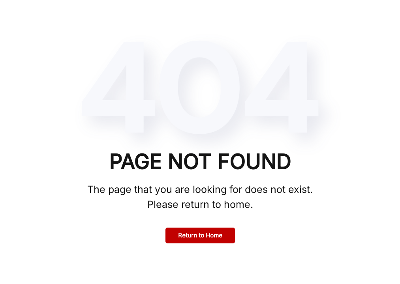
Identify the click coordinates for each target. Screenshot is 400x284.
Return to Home (200, 235)
